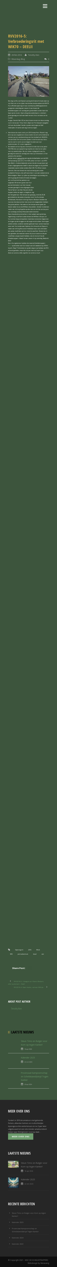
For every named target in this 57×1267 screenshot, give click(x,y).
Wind (38, 950)
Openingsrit (19, 950)
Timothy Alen (33, 55)
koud (34, 954)
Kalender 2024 (17, 1238)
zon (42, 954)
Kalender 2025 (28, 1057)
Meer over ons (20, 1136)
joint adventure (23, 954)
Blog (23, 59)
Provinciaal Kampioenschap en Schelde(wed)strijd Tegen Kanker (34, 1076)
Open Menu (45, 6)
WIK (11, 954)
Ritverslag (16, 59)
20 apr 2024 (28, 1084)
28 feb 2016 (17, 55)
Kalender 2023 (17, 1244)
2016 (29, 950)
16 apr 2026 (28, 1049)
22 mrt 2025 (28, 1062)
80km (10, 246)
